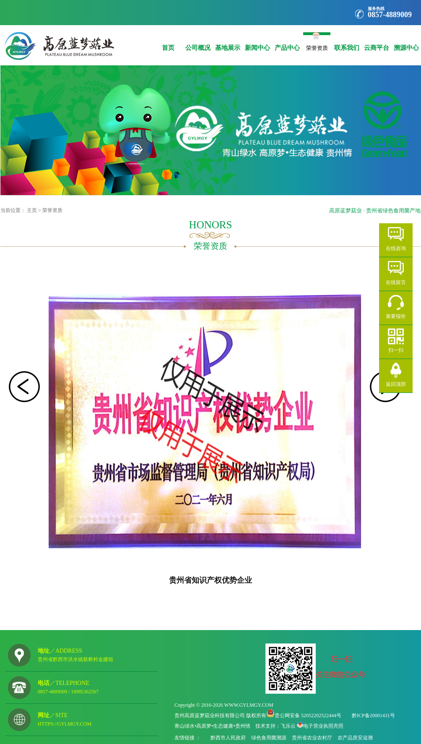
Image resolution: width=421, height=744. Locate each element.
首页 (168, 41)
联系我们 (346, 41)
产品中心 (287, 41)
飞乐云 (288, 726)
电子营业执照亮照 (323, 726)
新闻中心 (257, 41)
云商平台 (376, 41)
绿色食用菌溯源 (268, 738)
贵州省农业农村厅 (312, 738)
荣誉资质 (316, 46)
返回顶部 (396, 384)
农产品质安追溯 (355, 738)
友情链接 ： (188, 738)
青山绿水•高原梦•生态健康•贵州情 (212, 726)
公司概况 (197, 41)
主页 (32, 210)
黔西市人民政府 (228, 738)
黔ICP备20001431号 (373, 715)
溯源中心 (406, 41)
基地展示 (227, 41)
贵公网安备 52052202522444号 (308, 715)
